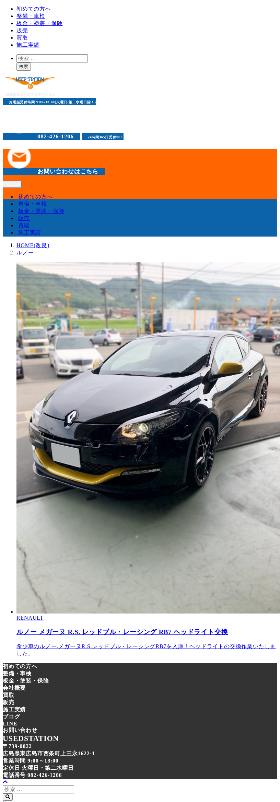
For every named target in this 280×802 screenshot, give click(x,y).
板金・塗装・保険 (39, 23)
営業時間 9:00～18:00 (31, 761)
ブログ (11, 717)
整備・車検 (30, 16)
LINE (10, 723)
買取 (22, 38)
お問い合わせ (20, 730)
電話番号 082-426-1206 (32, 775)
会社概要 (14, 688)
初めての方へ (33, 9)
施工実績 (27, 45)
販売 (22, 30)
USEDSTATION (31, 738)
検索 (23, 66)
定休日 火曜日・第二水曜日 (38, 768)
